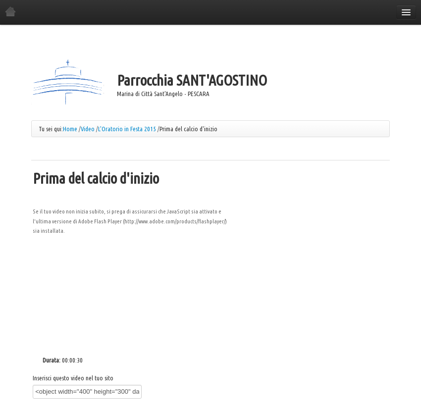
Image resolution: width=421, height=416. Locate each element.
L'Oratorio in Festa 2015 (127, 128)
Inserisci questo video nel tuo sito (73, 377)
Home (70, 128)
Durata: (51, 360)
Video (88, 128)
